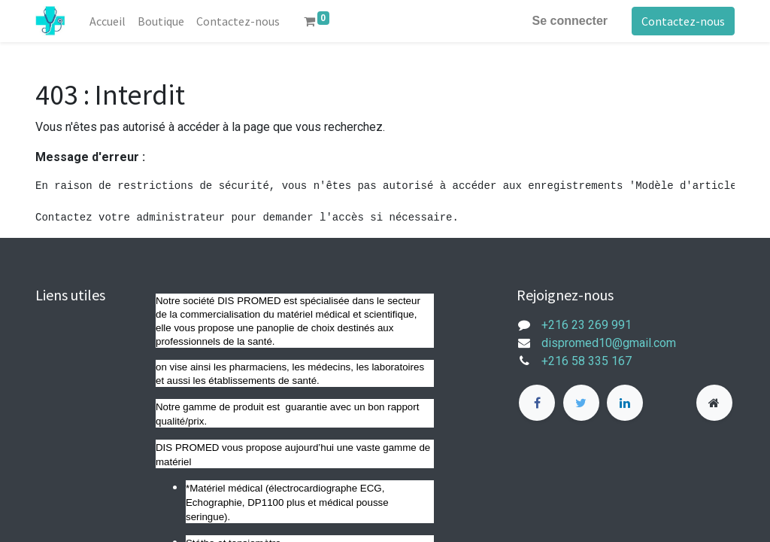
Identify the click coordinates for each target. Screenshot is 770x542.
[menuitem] (107, 21)
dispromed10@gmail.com (608, 343)
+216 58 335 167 (595, 361)
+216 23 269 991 (586, 325)
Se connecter (570, 20)
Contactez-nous (683, 21)
